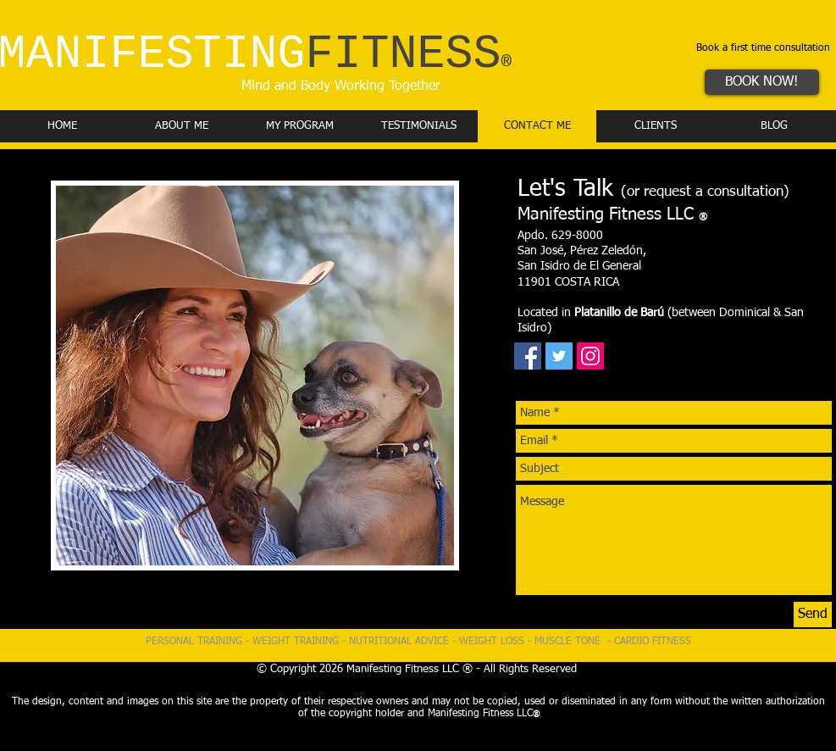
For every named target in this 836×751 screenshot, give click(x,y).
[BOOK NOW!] (762, 82)
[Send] (813, 614)
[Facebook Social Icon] (527, 356)
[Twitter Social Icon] (559, 356)
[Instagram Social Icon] (590, 356)
